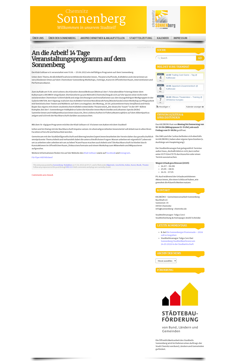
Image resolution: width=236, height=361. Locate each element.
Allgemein (110, 165)
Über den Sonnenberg (62, 38)
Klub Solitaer (90, 153)
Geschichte (119, 165)
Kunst (133, 165)
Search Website (200, 58)
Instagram (125, 153)
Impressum (180, 38)
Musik (139, 165)
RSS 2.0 (69, 167)
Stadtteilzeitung (140, 38)
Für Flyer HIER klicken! (42, 157)
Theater (145, 165)
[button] (163, 106)
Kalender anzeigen (195, 107)
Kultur (127, 165)
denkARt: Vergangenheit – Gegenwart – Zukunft (54, 47)
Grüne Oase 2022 (144, 47)
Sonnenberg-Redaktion (62, 165)
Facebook (110, 153)
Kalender (163, 38)
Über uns (38, 38)
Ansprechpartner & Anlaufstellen (102, 38)
